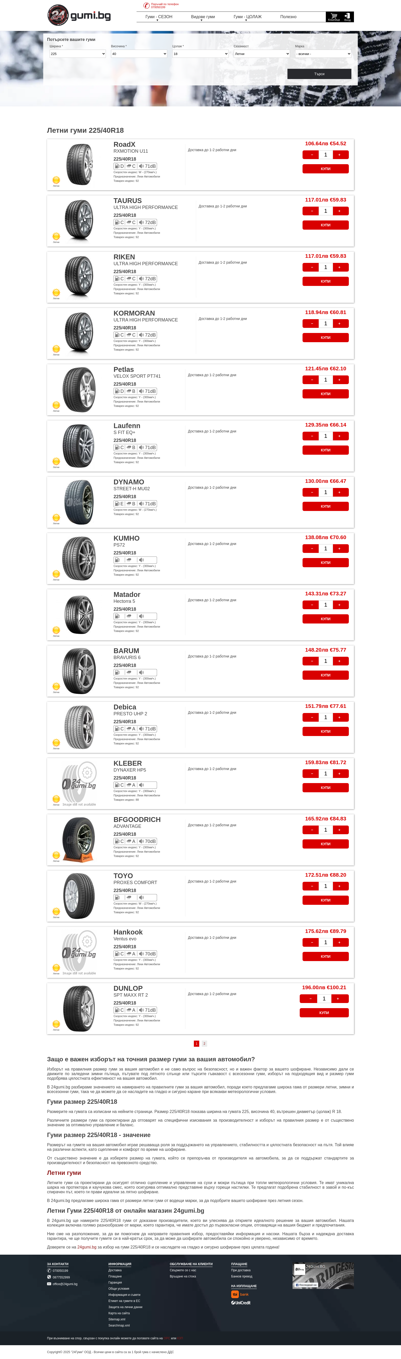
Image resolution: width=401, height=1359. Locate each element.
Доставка (115, 1270)
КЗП (180, 1338)
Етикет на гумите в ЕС (124, 1301)
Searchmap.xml (119, 1325)
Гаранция (115, 1282)
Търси (319, 74)
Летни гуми (64, 1172)
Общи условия (118, 1288)
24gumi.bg (86, 1247)
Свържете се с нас (183, 1270)
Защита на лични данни (125, 1307)
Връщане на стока (183, 1276)
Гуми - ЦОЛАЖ (248, 17)
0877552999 (58, 1277)
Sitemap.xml (116, 1319)
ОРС (167, 1338)
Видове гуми (203, 17)
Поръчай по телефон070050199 (161, 6)
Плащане (115, 1276)
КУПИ (326, 169)
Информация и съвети (124, 1295)
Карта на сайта (119, 1313)
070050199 (57, 1271)
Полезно (288, 17)
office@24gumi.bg (62, 1284)
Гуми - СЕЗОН (159, 17)
